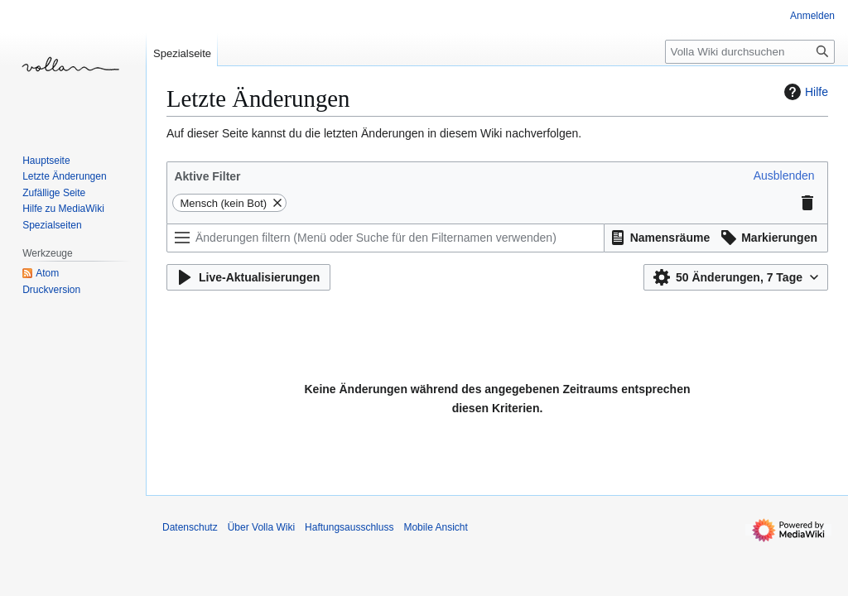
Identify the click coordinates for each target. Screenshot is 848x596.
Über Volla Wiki (261, 527)
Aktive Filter (207, 176)
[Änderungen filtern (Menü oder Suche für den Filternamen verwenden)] (385, 237)
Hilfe (804, 92)
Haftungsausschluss (349, 527)
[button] (784, 175)
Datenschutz (190, 527)
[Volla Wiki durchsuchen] (750, 52)
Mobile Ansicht (435, 527)
